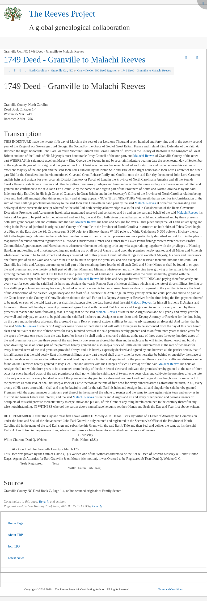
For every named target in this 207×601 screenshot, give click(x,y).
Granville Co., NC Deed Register (97, 70)
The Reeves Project (62, 13)
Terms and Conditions (170, 589)
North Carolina (38, 70)
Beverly (44, 501)
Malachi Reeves (144, 156)
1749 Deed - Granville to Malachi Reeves (74, 59)
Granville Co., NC (62, 70)
